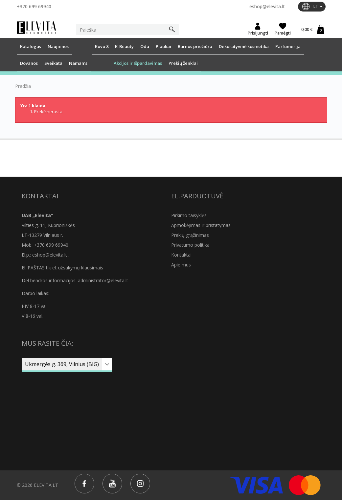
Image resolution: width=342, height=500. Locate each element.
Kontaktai (181, 255)
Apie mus (181, 265)
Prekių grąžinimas (190, 235)
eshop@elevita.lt (267, 6)
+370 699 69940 (34, 6)
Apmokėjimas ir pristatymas (201, 225)
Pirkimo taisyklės (189, 215)
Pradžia (23, 86)
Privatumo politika (190, 245)
